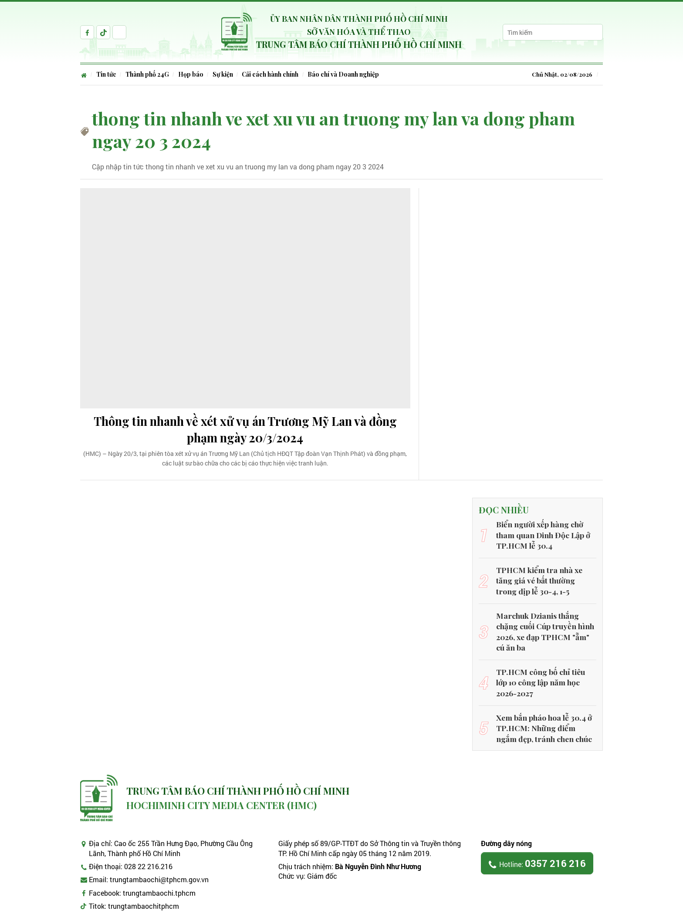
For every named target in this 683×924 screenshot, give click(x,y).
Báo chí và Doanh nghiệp (351, 74)
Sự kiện (228, 74)
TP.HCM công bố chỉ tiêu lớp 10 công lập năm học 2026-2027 (543, 667)
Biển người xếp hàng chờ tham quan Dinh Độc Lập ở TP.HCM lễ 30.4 (546, 539)
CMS (533, 916)
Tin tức (108, 74)
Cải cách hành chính (277, 74)
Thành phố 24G (150, 74)
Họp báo (194, 74)
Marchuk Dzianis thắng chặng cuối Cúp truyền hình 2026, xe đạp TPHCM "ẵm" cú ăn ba (546, 624)
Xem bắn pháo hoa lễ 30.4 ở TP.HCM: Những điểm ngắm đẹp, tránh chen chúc (542, 710)
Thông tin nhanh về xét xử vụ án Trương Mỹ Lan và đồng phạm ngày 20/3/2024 (245, 432)
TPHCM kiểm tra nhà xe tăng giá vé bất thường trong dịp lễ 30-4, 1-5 (544, 581)
